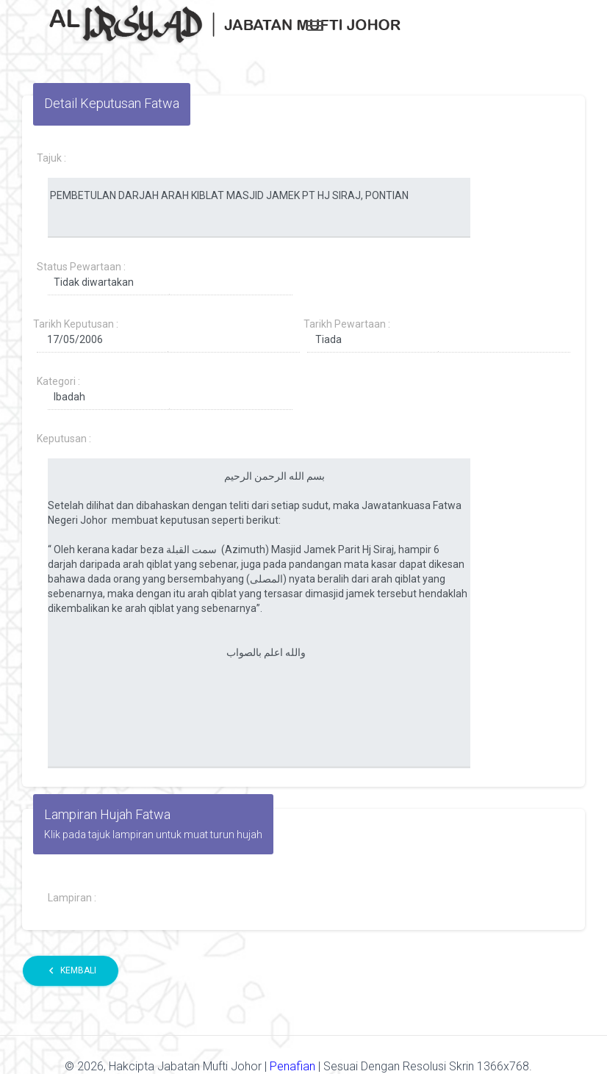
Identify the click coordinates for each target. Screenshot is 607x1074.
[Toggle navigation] (315, 26)
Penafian (294, 1066)
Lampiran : (72, 898)
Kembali (70, 971)
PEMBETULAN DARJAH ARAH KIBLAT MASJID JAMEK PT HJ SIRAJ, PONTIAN (259, 208)
